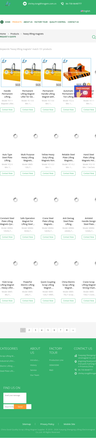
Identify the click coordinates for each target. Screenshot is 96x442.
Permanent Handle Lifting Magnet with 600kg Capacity (48, 95)
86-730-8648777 (74, 3)
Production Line (56, 360)
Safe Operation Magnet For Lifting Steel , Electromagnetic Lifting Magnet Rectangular (28, 225)
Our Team (34, 375)
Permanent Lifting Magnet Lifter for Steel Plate (27, 95)
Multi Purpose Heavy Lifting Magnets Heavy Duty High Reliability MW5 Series (27, 162)
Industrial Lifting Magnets (11, 361)
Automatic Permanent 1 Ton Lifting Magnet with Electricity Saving (68, 98)
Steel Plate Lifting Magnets (12, 371)
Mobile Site (69, 424)
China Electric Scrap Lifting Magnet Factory (68, 286)
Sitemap (26, 424)
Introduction (35, 360)
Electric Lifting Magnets (10, 366)
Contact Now (7, 109)
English (86, 11)
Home (5, 22)
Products (17, 22)
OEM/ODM (54, 365)
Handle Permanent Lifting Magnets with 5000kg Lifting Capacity (7, 98)
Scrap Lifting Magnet (9, 356)
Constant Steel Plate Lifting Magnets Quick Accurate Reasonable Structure (7, 225)
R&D (51, 370)
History (33, 365)
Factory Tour (41, 22)
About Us (28, 22)
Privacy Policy (47, 424)
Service (33, 370)
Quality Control (57, 22)
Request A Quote (8, 36)
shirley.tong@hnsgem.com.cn (42, 3)
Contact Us (73, 22)
